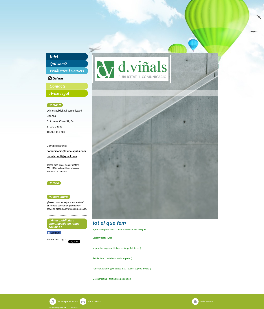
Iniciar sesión (206, 301)
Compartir (53, 233)
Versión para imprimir (67, 301)
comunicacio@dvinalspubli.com (66, 151)
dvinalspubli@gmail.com (62, 156)
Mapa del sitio (94, 301)
